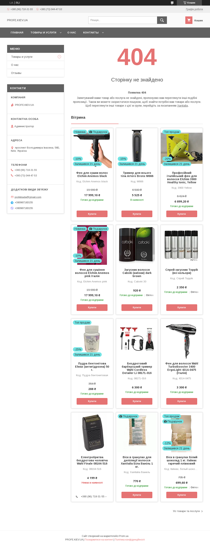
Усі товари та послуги (186, 511)
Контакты (91, 32)
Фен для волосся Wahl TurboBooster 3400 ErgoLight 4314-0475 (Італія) (181, 368)
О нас (71, 32)
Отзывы (16, 73)
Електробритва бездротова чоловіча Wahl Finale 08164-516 (92, 460)
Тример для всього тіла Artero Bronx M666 (137, 174)
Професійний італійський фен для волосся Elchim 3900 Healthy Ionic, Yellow (182, 177)
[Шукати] (162, 20)
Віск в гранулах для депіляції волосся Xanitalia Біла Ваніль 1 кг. (137, 462)
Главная (17, 32)
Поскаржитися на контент (99, 539)
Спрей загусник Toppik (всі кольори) (181, 271)
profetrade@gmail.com (28, 196)
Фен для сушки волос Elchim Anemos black (92, 174)
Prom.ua (123, 536)
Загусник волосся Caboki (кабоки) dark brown (137, 273)
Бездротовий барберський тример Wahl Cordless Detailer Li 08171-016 (137, 368)
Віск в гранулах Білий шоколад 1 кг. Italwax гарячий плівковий (181, 460)
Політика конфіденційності (130, 539)
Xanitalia (182, 105)
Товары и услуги (43, 32)
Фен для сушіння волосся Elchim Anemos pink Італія (92, 273)
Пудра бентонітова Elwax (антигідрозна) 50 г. (92, 366)
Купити (92, 214)
